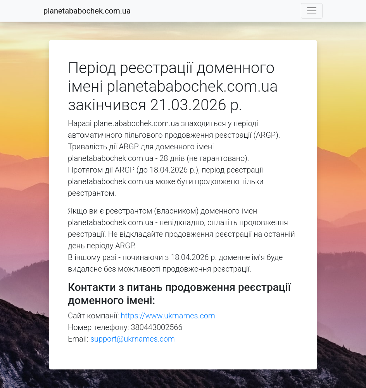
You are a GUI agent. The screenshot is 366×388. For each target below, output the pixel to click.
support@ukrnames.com (132, 339)
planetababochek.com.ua (87, 10)
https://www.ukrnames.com (168, 315)
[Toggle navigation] (312, 11)
